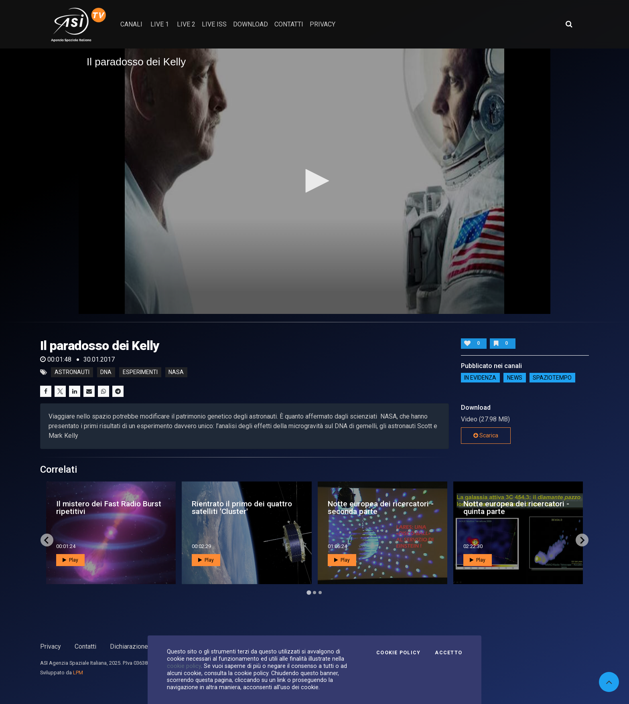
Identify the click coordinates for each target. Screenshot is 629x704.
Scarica (485, 435)
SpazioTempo (552, 377)
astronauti (72, 372)
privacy (322, 24)
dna (106, 372)
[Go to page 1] (308, 593)
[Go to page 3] (320, 592)
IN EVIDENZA (480, 377)
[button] (314, 180)
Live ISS (214, 24)
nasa (176, 372)
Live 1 (159, 24)
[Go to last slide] (47, 540)
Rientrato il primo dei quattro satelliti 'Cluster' (242, 507)
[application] (314, 181)
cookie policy (184, 666)
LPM (78, 673)
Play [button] (70, 560)
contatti (288, 24)
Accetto (448, 652)
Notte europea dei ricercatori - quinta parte (516, 507)
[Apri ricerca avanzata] (569, 24)
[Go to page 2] (314, 592)
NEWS (514, 377)
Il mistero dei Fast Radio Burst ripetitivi (108, 507)
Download (250, 24)
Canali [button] (131, 24)
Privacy (50, 646)
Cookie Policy (398, 652)
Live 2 (186, 24)
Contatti (85, 646)
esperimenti (140, 372)
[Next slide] (582, 540)
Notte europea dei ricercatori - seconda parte (381, 507)
